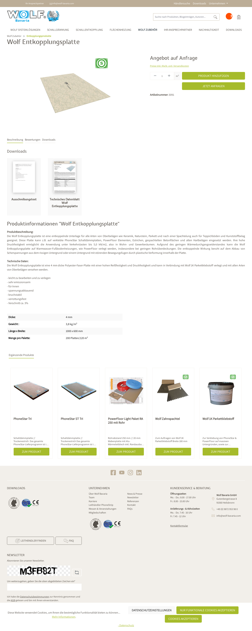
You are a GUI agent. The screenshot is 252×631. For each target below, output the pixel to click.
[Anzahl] (162, 76)
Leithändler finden (30, 541)
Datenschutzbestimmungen (34, 596)
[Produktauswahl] (238, 17)
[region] (75, 92)
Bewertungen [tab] (32, 139)
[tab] (15, 140)
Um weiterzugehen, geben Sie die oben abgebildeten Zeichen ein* (41, 581)
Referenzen (133, 501)
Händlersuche (182, 3)
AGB (13, 600)
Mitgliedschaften (97, 512)
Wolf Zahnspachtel (167, 419)
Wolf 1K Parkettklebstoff (218, 419)
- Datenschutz (126, 625)
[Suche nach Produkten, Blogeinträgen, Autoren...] (182, 17)
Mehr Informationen (63, 617)
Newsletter (133, 497)
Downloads (199, 3)
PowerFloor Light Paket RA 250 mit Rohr (125, 421)
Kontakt (131, 504)
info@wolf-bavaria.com (63, 3)
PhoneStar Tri (22, 419)
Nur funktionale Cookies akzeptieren (207, 610)
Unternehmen (99, 488)
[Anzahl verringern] (155, 76)
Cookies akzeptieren (183, 619)
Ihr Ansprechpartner (35, 3)
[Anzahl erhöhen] (169, 76)
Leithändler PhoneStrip (101, 504)
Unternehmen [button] (217, 3)
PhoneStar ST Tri (72, 419)
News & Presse (134, 493)
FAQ (68, 541)
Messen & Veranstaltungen (102, 508)
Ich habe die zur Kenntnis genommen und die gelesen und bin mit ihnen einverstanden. (43, 598)
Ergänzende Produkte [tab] (21, 355)
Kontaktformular (179, 525)
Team (91, 497)
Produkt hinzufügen (213, 76)
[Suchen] (215, 17)
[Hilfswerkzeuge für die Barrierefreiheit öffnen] (231, 17)
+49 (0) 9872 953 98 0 (227, 509)
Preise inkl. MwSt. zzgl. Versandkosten (169, 65)
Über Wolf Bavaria (98, 493)
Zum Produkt (31, 452)
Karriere (93, 501)
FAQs (129, 508)
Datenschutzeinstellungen (152, 610)
